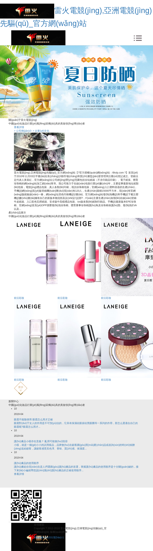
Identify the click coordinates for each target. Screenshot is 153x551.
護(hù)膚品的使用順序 (26, 463)
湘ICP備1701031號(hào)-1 (49, 537)
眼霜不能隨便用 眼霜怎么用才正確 (33, 419)
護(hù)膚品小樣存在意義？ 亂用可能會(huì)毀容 (41, 441)
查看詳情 (19, 127)
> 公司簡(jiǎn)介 (23, 130)
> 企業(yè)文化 (41, 130)
